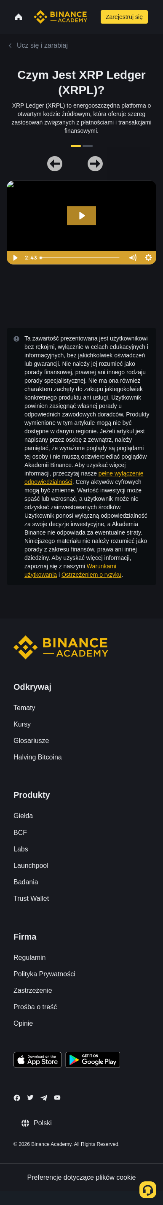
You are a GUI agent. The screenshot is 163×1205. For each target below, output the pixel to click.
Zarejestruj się (124, 17)
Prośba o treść (35, 1006)
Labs (20, 849)
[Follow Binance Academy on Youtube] (57, 1097)
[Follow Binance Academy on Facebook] (16, 1097)
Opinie (23, 1023)
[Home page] (60, 17)
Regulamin (29, 957)
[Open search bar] (93, 16)
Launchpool (30, 865)
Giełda (23, 815)
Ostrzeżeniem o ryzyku (91, 574)
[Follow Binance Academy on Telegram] (43, 1098)
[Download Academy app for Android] (92, 1061)
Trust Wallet (31, 898)
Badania (25, 882)
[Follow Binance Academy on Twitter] (30, 1097)
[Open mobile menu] (158, 16)
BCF (20, 832)
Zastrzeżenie (32, 990)
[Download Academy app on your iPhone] (37, 1061)
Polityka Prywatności (44, 974)
